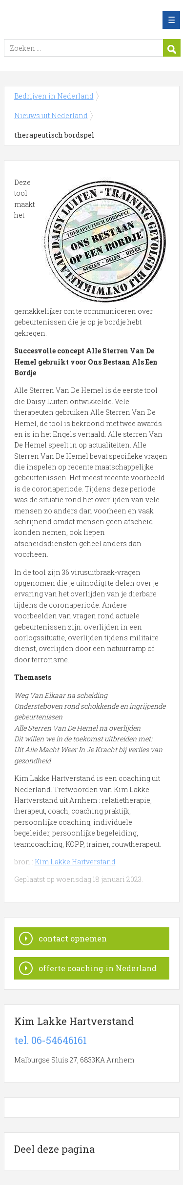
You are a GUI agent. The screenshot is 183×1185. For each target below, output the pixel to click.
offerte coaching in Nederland (98, 968)
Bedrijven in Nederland (74, 20)
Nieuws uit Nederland (51, 115)
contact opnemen (73, 938)
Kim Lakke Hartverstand (75, 861)
